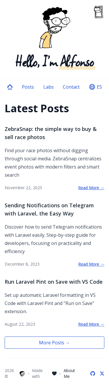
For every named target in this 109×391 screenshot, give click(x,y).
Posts (28, 87)
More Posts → (54, 342)
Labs (48, 87)
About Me (69, 373)
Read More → (91, 187)
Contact (71, 87)
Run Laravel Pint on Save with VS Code (54, 281)
